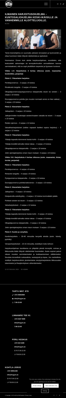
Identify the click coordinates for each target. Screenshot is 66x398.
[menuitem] (45, 4)
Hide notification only (51, 385)
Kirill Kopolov (21, 395)
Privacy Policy (28, 395)
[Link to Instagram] (57, 3)
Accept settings (37, 385)
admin (25, 269)
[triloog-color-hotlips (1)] (27, 4)
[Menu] (45, 4)
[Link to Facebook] (60, 3)
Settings (45, 391)
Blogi (7, 23)
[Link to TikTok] (63, 3)
